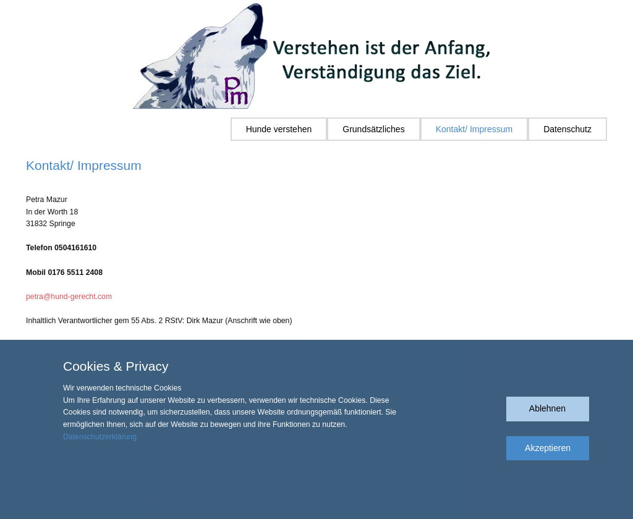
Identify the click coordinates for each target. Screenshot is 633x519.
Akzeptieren (548, 448)
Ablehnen (547, 408)
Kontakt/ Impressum (474, 129)
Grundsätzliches (373, 129)
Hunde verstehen (279, 129)
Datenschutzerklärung (100, 436)
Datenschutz (567, 129)
